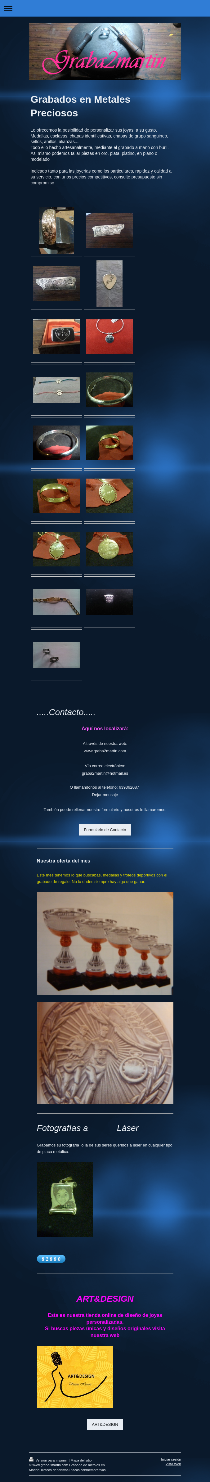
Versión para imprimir (49, 1460)
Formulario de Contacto (105, 829)
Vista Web (173, 1464)
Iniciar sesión (171, 1459)
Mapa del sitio (81, 1460)
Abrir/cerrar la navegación (105, 8)
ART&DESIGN (105, 1424)
